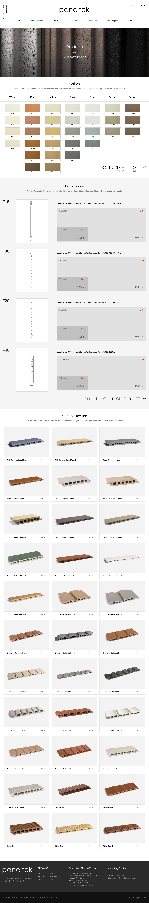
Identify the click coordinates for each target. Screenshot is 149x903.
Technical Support (111, 21)
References (93, 21)
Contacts (130, 21)
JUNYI (144, 898)
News (55, 21)
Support (40, 879)
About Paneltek (37, 21)
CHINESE (131, 6)
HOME (143, 6)
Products (74, 21)
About (40, 873)
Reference (53, 876)
